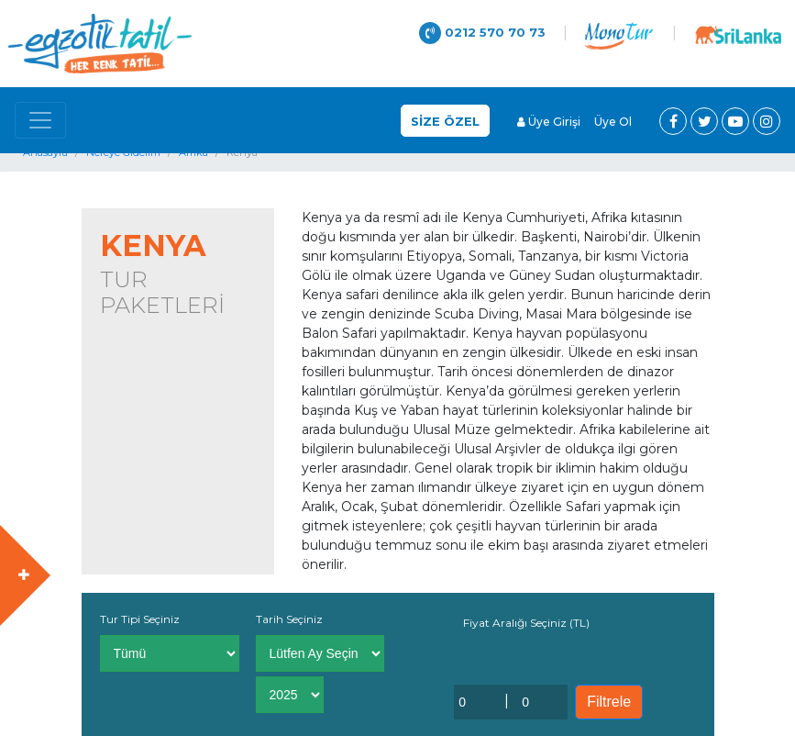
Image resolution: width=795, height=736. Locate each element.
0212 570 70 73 (482, 33)
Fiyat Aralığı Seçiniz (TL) (526, 623)
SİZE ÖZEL (445, 121)
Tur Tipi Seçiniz (140, 619)
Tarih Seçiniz (289, 619)
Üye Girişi (548, 121)
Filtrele (609, 701)
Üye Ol (613, 121)
